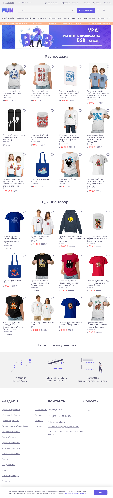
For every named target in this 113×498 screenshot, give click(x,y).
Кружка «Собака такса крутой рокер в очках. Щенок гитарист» (97, 239)
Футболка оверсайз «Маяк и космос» (40, 238)
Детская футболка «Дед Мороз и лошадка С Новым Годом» (98, 283)
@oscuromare (91, 100)
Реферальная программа (70, 3)
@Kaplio (61, 243)
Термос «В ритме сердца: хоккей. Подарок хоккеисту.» (14, 137)
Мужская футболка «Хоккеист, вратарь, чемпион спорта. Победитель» (96, 138)
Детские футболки (66, 18)
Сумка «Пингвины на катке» (40, 180)
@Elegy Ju (34, 241)
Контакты (107, 3)
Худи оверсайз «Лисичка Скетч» (42, 324)
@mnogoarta (63, 97)
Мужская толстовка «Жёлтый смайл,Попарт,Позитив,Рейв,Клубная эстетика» (76, 239)
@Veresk (5, 283)
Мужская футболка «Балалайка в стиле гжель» (12, 93)
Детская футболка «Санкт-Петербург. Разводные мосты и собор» (12, 240)
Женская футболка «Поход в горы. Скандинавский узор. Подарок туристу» (13, 326)
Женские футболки (47, 18)
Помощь (87, 3)
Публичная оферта (56, 422)
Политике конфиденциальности (74, 493)
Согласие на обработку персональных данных (65, 432)
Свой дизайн (8, 18)
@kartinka (34, 183)
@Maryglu (62, 183)
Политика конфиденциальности (63, 427)
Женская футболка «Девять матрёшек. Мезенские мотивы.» (40, 93)
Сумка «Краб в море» (12, 281)
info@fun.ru (56, 410)
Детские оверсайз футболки (91, 18)
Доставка (97, 3)
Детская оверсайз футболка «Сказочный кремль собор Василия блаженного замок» (13, 182)
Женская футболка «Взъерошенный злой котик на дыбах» (69, 283)
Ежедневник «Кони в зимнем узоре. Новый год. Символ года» (69, 93)
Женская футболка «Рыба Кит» (67, 180)
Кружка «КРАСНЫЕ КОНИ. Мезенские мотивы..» (39, 137)
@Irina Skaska (35, 97)
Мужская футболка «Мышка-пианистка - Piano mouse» (40, 283)
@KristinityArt (63, 144)
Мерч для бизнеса (50, 3)
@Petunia (6, 141)
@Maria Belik (91, 188)
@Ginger (6, 188)
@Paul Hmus (63, 287)
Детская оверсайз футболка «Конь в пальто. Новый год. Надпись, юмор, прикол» (98, 94)
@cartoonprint (35, 287)
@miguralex (7, 97)
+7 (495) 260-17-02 (25, 3)
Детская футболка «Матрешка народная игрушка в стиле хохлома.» (97, 182)
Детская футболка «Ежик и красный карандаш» (70, 324)
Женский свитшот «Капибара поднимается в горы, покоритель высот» (70, 138)
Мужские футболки (26, 18)
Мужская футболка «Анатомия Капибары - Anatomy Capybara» (97, 325)
